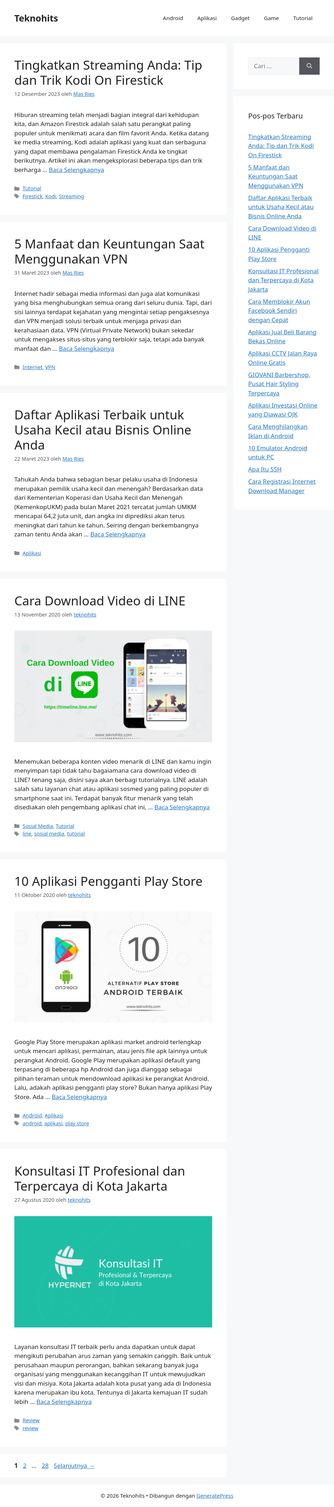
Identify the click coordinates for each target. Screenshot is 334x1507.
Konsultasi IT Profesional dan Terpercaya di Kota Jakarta (99, 1178)
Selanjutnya (74, 1465)
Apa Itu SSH (264, 469)
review (30, 1428)
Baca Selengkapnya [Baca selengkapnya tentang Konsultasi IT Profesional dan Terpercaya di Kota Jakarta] (64, 1401)
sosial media (49, 833)
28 (45, 1465)
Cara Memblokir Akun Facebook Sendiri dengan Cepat (279, 310)
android (32, 1123)
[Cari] (309, 66)
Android (173, 18)
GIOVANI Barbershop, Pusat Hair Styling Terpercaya (279, 384)
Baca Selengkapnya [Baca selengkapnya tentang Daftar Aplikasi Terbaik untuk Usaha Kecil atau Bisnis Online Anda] (117, 534)
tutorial (76, 833)
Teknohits (36, 18)
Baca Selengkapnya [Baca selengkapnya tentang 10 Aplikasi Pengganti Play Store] (79, 1097)
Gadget (240, 18)
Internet (32, 367)
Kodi (50, 196)
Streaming (71, 196)
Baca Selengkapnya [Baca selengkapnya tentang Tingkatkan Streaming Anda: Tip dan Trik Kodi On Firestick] (76, 170)
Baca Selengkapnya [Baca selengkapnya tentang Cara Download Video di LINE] (182, 807)
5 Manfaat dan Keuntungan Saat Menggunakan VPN (109, 251)
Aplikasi (207, 18)
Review (31, 1420)
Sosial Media (38, 826)
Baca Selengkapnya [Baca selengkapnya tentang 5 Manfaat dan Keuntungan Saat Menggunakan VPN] (86, 348)
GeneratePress (214, 1495)
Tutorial (302, 18)
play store (77, 1123)
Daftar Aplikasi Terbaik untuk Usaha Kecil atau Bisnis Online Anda (102, 429)
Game (271, 18)
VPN (50, 367)
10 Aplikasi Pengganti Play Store (108, 881)
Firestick (33, 196)
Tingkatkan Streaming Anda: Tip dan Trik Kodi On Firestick (108, 72)
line (27, 833)
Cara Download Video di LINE (99, 600)
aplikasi (53, 1123)
